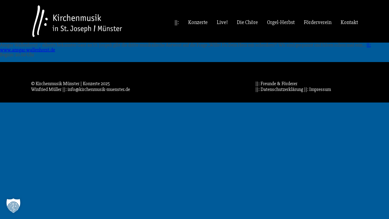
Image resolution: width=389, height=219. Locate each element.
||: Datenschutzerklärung (279, 89)
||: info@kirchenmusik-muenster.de (96, 89)
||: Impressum (317, 89)
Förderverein (317, 22)
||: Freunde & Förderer (276, 84)
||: (176, 22)
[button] (13, 205)
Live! (222, 22)
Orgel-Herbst (281, 22)
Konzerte (198, 22)
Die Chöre (247, 22)
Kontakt (349, 22)
